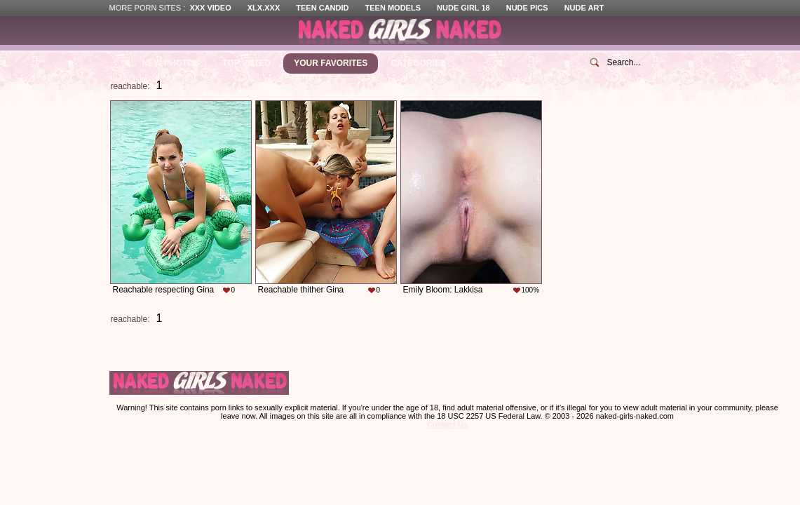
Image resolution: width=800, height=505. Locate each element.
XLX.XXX (264, 8)
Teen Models (393, 8)
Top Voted (246, 63)
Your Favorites (330, 63)
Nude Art (584, 8)
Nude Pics (527, 8)
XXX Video (210, 8)
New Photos (171, 63)
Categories (418, 63)
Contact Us (447, 424)
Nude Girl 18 (463, 8)
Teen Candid (322, 8)
